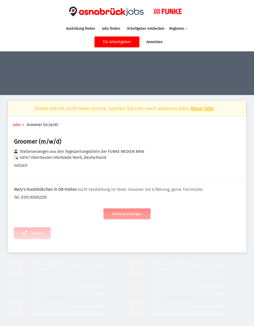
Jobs (17, 124)
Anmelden (154, 42)
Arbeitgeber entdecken (145, 29)
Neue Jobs (202, 108)
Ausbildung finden (80, 29)
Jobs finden (111, 29)
